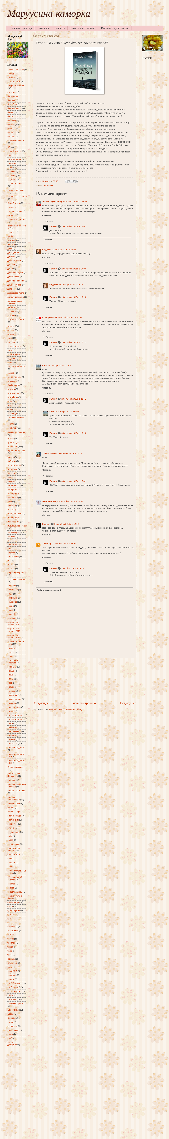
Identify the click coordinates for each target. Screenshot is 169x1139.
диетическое (13, 277)
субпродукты (13, 910)
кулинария (12, 447)
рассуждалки (13, 804)
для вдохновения (15, 281)
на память (12, 544)
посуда (10, 711)
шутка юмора (13, 1030)
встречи (11, 171)
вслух (10, 167)
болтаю (11, 124)
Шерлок (11, 1018)
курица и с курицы (16, 451)
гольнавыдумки (14, 211)
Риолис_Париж (14, 812)
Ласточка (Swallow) (52, 201)
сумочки (11, 914)
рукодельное (13, 832)
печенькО (12, 667)
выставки (11, 179)
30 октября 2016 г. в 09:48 (67, 412)
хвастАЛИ (12, 971)
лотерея (11, 473)
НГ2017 (11, 569)
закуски (11, 330)
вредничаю (12, 163)
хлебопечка (12, 987)
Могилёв (11, 506)
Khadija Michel (49, 317)
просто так (12, 743)
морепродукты (14, 518)
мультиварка (13, 532)
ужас (9, 951)
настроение (13, 556)
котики (10, 438)
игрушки (11, 342)
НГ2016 (11, 564)
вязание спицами (15, 190)
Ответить (46, 215)
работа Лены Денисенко (13, 775)
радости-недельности (13, 798)
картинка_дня (14, 393)
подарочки (12, 695)
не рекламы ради (15, 573)
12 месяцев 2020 (15, 69)
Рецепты (60, 28)
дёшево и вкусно (15, 273)
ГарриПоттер (13, 203)
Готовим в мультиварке (115, 28)
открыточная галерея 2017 (13, 623)
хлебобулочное (14, 983)
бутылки (11, 137)
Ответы (49, 221)
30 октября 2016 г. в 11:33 (69, 453)
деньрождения (14, 260)
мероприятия (13, 493)
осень (10, 610)
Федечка (46, 250)
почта (10, 723)
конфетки (11, 428)
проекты (11, 739)
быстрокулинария (15, 141)
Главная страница (21, 28)
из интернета (13, 354)
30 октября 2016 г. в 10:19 (73, 433)
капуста (11, 389)
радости (11, 780)
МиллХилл (12, 497)
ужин (9, 955)
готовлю (11, 232)
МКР (9, 502)
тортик (10, 939)
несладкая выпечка (16, 579)
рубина (10, 828)
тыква (10, 947)
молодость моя (14, 514)
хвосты (10, 979)
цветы (10, 995)
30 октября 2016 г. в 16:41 (73, 481)
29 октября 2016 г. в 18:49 (71, 284)
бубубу (10, 128)
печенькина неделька (12, 661)
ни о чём (11, 586)
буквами (11, 133)
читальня (48, 185)
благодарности (14, 108)
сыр (9, 922)
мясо (9, 540)
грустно (11, 240)
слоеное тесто (14, 854)
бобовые (11, 120)
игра (9, 338)
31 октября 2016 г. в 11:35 (70, 501)
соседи (10, 867)
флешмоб (12, 963)
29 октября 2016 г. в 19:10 (73, 297)
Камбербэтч (13, 385)
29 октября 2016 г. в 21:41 (73, 399)
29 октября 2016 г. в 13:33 (75, 201)
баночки (11, 100)
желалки (11, 307)
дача (9, 248)
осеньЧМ (11, 614)
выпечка (11, 175)
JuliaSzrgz (47, 543)
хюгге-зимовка (14, 991)
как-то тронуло (14, 377)
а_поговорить (13, 82)
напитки (11, 552)
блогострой (12, 116)
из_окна (11, 358)
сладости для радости (13, 849)
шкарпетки (12, 1026)
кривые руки (13, 442)
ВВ (8, 147)
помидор (11, 703)
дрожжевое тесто (15, 293)
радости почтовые (16, 791)
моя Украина (13, 522)
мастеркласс (13, 485)
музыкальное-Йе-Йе (17, 526)
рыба (9, 836)
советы (10, 859)
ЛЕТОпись (12, 469)
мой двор (11, 509)
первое (10, 652)
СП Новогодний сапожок (14, 878)
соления (11, 863)
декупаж (11, 256)
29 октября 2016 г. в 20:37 (60, 365)
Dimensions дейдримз (12, 1043)
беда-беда (12, 104)
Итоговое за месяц (16, 366)
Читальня (43, 28)
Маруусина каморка (48, 14)
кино (9, 409)
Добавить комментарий (49, 590)
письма (10, 671)
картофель (12, 397)
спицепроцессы (14, 892)
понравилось (13, 707)
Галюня (53, 226)
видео (10, 155)
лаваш (10, 457)
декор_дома (13, 252)
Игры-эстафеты (14, 346)
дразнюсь (12, 289)
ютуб (9, 1038)
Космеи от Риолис (16, 432)
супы (9, 918)
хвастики (11, 975)
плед (9, 683)
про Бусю (11, 735)
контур (10, 424)
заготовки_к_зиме (15, 319)
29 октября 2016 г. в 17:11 (73, 342)
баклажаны (12, 96)
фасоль (11, 959)
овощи (10, 606)
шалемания (12, 1010)
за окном (11, 311)
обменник (12, 602)
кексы (10, 405)
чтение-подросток (15, 1003)
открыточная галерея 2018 (13, 629)
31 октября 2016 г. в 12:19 (66, 524)
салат (10, 840)
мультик (11, 536)
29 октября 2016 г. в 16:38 (64, 250)
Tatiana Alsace (49, 453)
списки (10, 888)
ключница (12, 413)
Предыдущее (127, 703)
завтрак (11, 315)
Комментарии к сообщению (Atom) (65, 709)
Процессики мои (15, 767)
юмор (10, 1034)
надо (9, 548)
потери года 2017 (15, 719)
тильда (10, 935)
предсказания (14, 731)
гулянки (11, 244)
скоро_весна (13, 844)
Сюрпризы (12, 927)
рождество (12, 824)
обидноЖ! (12, 598)
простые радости (15, 747)
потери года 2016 (15, 715)
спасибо (11, 884)
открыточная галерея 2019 (13, 636)
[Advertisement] (84, 679)
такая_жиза (12, 931)
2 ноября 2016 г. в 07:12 (72, 568)
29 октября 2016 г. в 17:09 (73, 269)
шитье (10, 1022)
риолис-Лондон (14, 816)
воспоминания (14, 159)
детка (10, 269)
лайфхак (11, 461)
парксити (11, 648)
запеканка (12, 334)
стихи (10, 906)
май (9, 477)
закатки (11, 326)
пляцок (10, 687)
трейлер (11, 943)
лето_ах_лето (14, 465)
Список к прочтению (82, 28)
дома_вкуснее (14, 285)
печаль (10, 656)
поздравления (14, 699)
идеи (9, 350)
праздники (12, 727)
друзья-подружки (15, 297)
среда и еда (13, 902)
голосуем (11, 207)
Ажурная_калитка (15, 86)
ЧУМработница (50, 501)
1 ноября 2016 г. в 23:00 (64, 543)
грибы (10, 236)
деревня (11, 264)
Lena (44, 365)
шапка (10, 1014)
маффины (12, 489)
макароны (12, 481)
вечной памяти (14, 151)
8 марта (11, 78)
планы (10, 679)
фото (9, 967)
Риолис (10, 808)
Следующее (41, 703)
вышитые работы (15, 183)
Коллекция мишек (16, 417)
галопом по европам (17, 196)
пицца (10, 675)
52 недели (12, 73)
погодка (11, 691)
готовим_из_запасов (17, 219)
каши (9, 401)
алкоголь (11, 92)
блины (10, 112)
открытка (11, 618)
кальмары (12, 381)
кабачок (11, 373)
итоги (10, 362)
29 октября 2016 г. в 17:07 (73, 226)
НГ (8, 560)
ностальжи (12, 590)
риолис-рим (13, 820)
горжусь (11, 215)
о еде (10, 594)
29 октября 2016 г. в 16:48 (70, 317)
